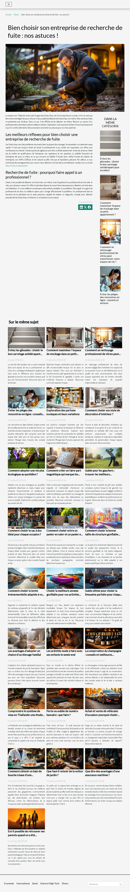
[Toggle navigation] (9, 4)
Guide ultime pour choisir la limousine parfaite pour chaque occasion (103, 594)
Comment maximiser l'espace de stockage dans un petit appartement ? (110, 208)
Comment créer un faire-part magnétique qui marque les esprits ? (63, 474)
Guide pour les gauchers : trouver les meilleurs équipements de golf (99, 474)
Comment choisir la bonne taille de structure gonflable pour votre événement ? (101, 534)
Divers (16, 14)
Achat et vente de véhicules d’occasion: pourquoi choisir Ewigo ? (101, 714)
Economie (9, 883)
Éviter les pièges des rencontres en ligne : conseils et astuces (109, 298)
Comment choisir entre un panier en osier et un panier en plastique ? (64, 534)
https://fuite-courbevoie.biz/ (17, 165)
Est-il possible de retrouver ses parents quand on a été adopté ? (26, 835)
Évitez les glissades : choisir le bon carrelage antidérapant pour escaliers (109, 164)
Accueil (8, 14)
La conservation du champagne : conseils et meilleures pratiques (103, 654)
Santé (35, 883)
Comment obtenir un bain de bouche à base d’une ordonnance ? (25, 775)
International (23, 883)
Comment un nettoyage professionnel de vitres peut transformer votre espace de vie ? (110, 254)
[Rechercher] (105, 884)
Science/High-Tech (49, 883)
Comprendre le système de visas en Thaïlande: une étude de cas (25, 714)
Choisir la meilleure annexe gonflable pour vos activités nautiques (62, 594)
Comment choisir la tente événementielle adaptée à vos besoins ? (26, 594)
